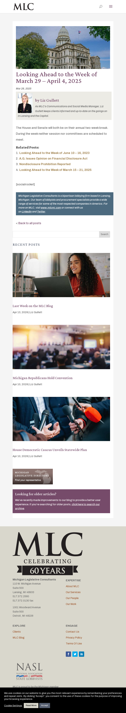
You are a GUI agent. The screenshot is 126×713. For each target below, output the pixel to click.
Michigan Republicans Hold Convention (43, 378)
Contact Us (72, 631)
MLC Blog (18, 637)
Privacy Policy (74, 637)
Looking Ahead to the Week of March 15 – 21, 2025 (55, 170)
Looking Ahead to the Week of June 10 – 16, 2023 (54, 153)
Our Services (73, 592)
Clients (17, 631)
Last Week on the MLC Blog (33, 306)
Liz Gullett (36, 312)
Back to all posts (29, 223)
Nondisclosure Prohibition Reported (45, 164)
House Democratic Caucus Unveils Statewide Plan (50, 450)
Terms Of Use (74, 643)
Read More (31, 705)
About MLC (72, 586)
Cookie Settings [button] (13, 705)
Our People (72, 598)
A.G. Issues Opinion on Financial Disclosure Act (53, 158)
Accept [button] (44, 705)
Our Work (71, 604)
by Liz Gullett (47, 100)
